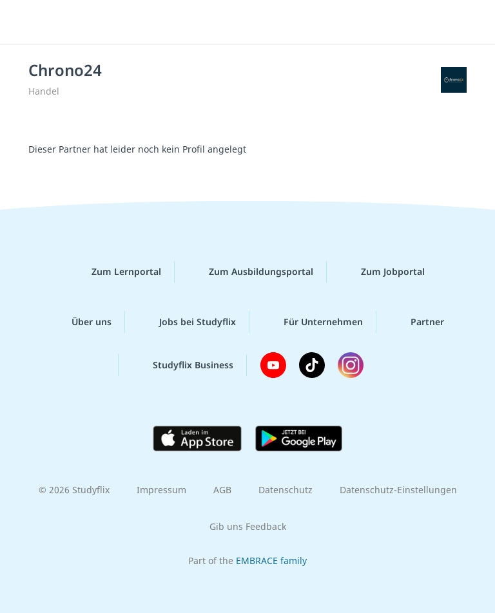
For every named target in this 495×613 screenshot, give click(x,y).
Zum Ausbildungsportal (250, 271)
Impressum (161, 490)
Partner (417, 322)
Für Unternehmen (313, 322)
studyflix (259, 22)
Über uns (81, 322)
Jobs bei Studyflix (187, 322)
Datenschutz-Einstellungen (398, 490)
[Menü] (29, 22)
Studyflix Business (182, 365)
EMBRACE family (271, 560)
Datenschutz (285, 490)
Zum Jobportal (382, 271)
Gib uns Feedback (247, 526)
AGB (222, 490)
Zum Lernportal (116, 271)
